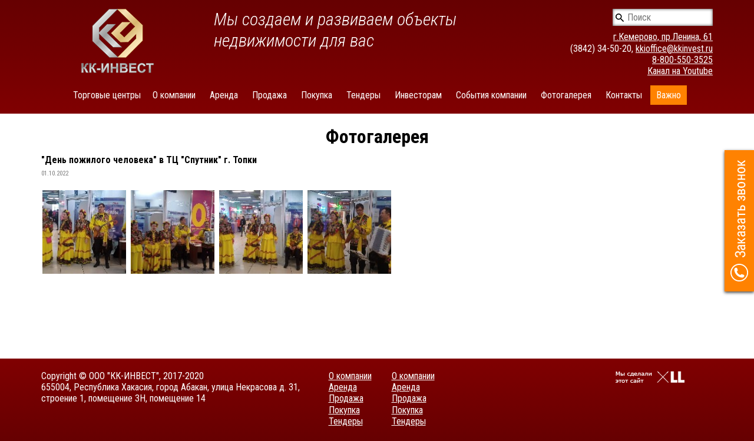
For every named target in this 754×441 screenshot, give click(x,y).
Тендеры (363, 95)
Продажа (269, 95)
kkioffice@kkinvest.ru (674, 48)
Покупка (316, 95)
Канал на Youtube (680, 71)
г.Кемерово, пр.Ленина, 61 (663, 36)
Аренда (224, 95)
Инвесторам (418, 95)
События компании (491, 95)
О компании (174, 95)
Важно (668, 95)
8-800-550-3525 (682, 59)
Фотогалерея (566, 95)
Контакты (624, 95)
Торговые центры (107, 95)
